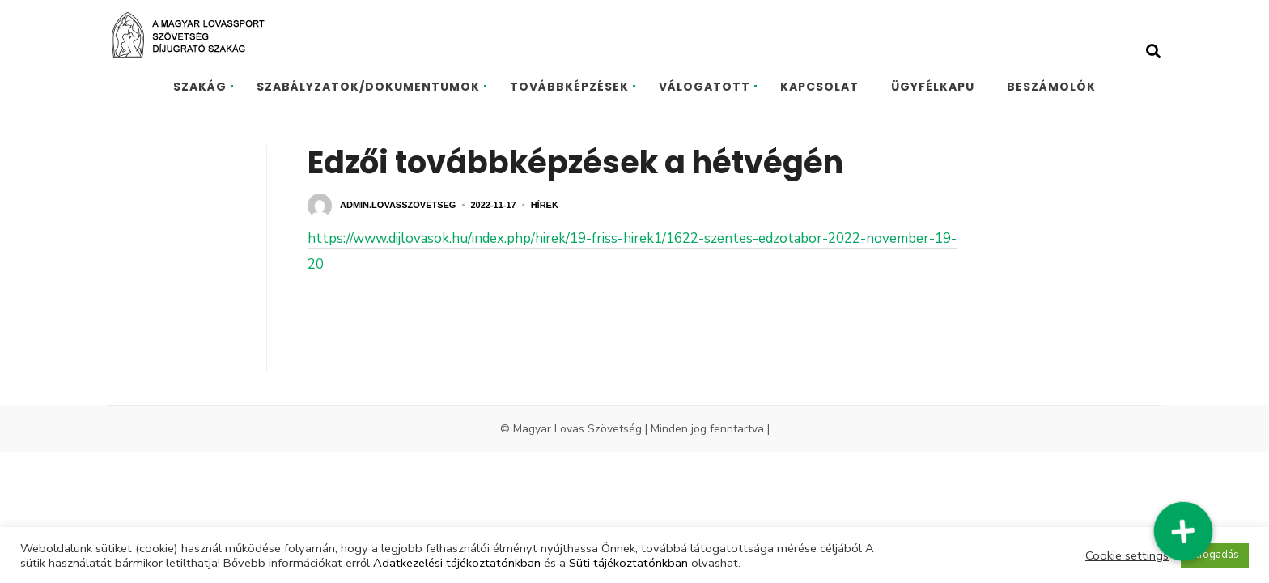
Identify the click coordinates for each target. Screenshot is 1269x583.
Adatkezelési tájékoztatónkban (457, 563)
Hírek (544, 205)
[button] (1182, 531)
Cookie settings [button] (1127, 555)
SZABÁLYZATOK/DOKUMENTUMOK (368, 87)
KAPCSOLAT (819, 87)
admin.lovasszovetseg (398, 205)
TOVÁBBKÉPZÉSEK (569, 87)
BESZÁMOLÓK (1051, 87)
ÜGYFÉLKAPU (932, 87)
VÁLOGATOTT (704, 87)
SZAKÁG (200, 87)
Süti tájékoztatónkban (628, 563)
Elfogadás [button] (1214, 554)
